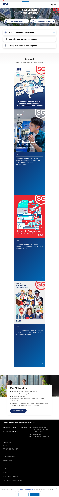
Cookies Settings (23, 494)
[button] (26, 1)
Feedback (6, 445)
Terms (5, 468)
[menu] (55, 5)
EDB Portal (24, 427)
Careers (14, 427)
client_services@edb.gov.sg (40, 436)
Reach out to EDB (18, 410)
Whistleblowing (7, 460)
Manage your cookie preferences (13, 480)
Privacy (5, 464)
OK (34, 494)
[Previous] (27, 370)
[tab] (29, 32)
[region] (29, 491)
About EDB (6, 427)
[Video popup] (29, 17)
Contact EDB (7, 442)
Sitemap (5, 472)
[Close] (56, 488)
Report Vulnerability (9, 456)
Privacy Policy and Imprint (10, 476)
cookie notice (29, 489)
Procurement (7, 431)
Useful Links (15, 431)
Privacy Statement (17, 489)
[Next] (31, 370)
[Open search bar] (52, 5)
